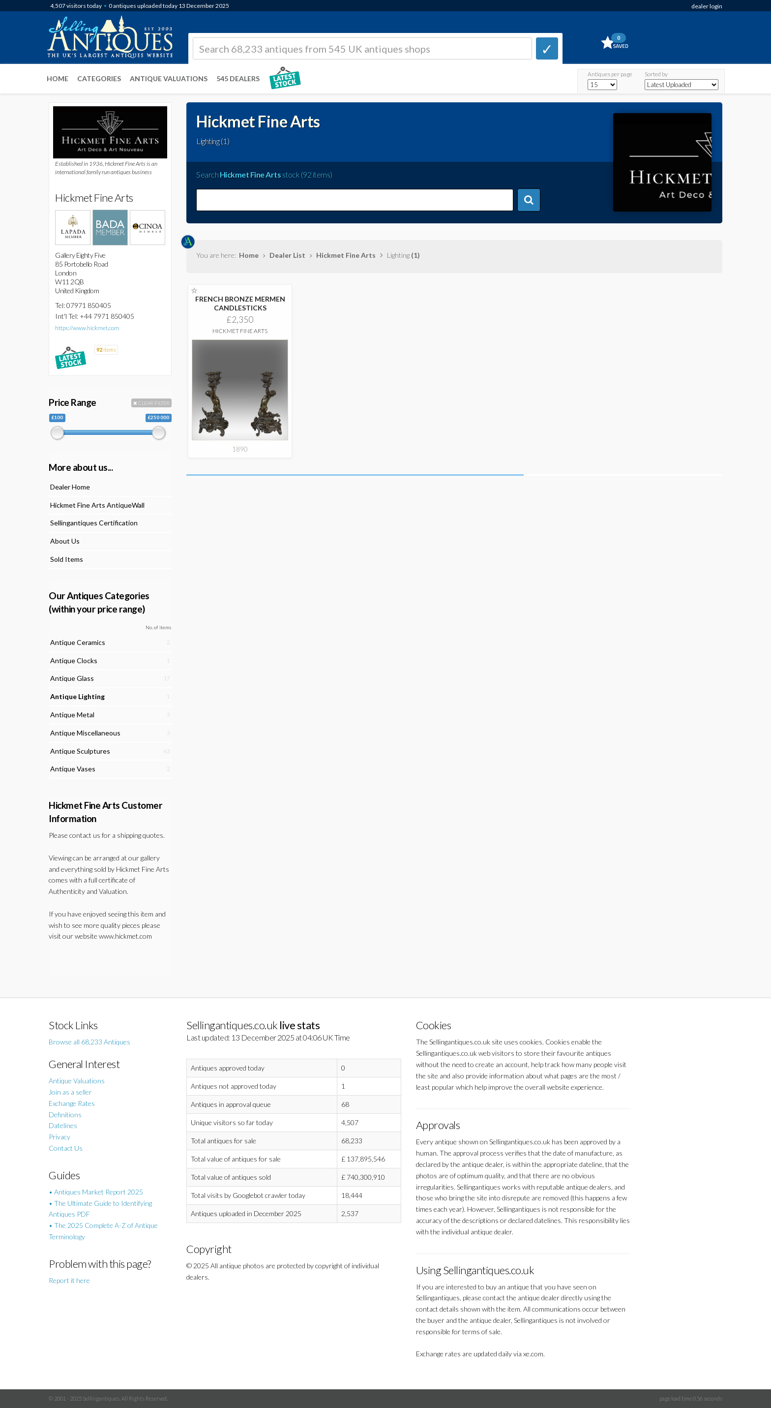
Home (57, 78)
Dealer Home (70, 487)
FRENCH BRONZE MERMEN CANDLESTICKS (240, 303)
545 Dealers (238, 78)
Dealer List (287, 255)
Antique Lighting (77, 696)
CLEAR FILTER (151, 403)
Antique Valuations (169, 78)
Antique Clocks (73, 660)
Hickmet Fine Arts (346, 255)
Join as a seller (70, 1092)
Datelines (63, 1125)
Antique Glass (72, 678)
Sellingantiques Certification (94, 523)
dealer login (706, 6)
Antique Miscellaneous (85, 733)
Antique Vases (72, 769)
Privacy (59, 1137)
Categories (99, 78)
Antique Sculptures (80, 751)
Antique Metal (72, 714)
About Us (65, 541)
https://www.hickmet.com (87, 328)
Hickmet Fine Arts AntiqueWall (97, 505)
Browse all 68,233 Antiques (89, 1042)
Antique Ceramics (77, 642)
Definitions (65, 1114)
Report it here (69, 1280)
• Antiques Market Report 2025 (96, 1192)
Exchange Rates (72, 1103)
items (106, 349)
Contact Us (66, 1148)
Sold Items (66, 559)
